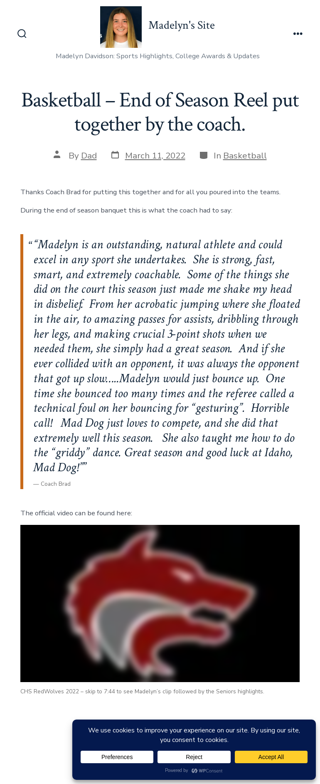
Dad (89, 155)
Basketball (245, 155)
